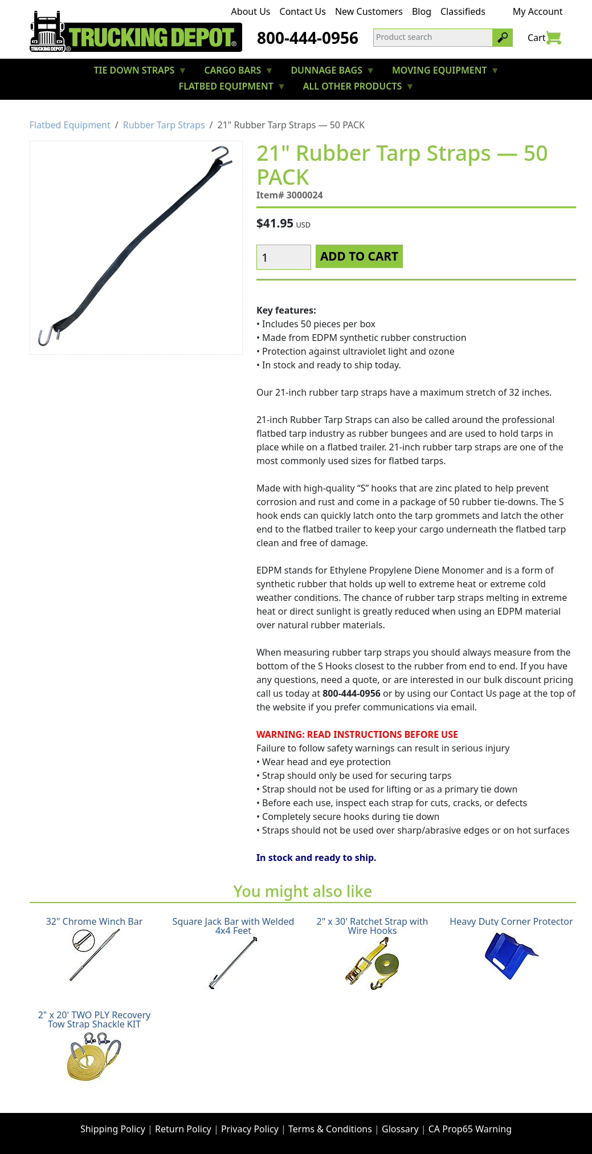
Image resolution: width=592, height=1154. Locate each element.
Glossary (400, 1129)
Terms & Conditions (330, 1129)
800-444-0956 (307, 37)
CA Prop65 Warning (470, 1129)
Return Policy (183, 1129)
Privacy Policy (250, 1129)
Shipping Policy (112, 1129)
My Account (538, 11)
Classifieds (462, 11)
